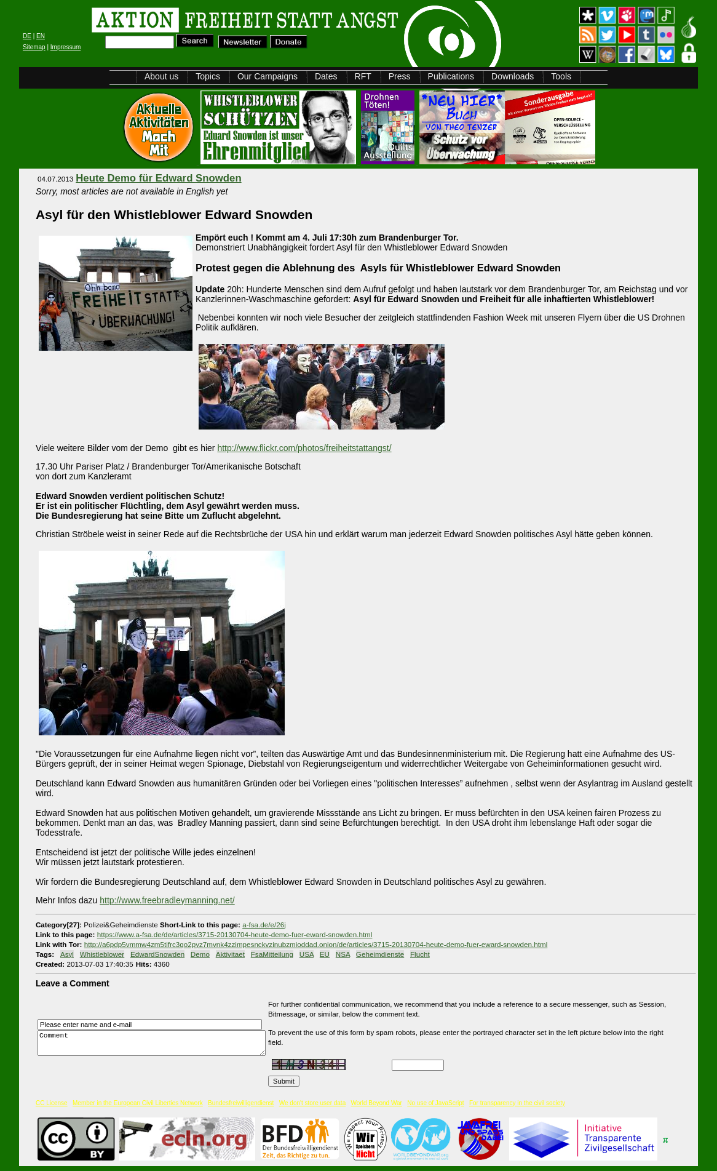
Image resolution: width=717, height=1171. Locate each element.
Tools (561, 76)
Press (400, 76)
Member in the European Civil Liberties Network (138, 1103)
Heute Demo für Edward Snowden (158, 178)
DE (27, 36)
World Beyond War (376, 1103)
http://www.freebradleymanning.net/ (167, 900)
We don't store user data (312, 1103)
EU (325, 954)
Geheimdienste (380, 954)
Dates (326, 76)
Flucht (420, 954)
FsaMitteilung (272, 954)
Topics (208, 76)
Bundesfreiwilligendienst (241, 1103)
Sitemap (34, 47)
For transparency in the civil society (517, 1103)
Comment (155, 1042)
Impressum (65, 47)
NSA (343, 954)
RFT (363, 76)
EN (40, 36)
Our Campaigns (267, 76)
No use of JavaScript (435, 1103)
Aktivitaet (230, 954)
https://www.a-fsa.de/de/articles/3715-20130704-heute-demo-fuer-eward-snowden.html (235, 934)
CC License (52, 1103)
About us (161, 76)
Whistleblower (102, 954)
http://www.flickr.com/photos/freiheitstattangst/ (304, 448)
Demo (200, 954)
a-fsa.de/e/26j (264, 925)
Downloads (512, 76)
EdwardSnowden (157, 954)
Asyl (67, 954)
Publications (451, 76)
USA (306, 954)
